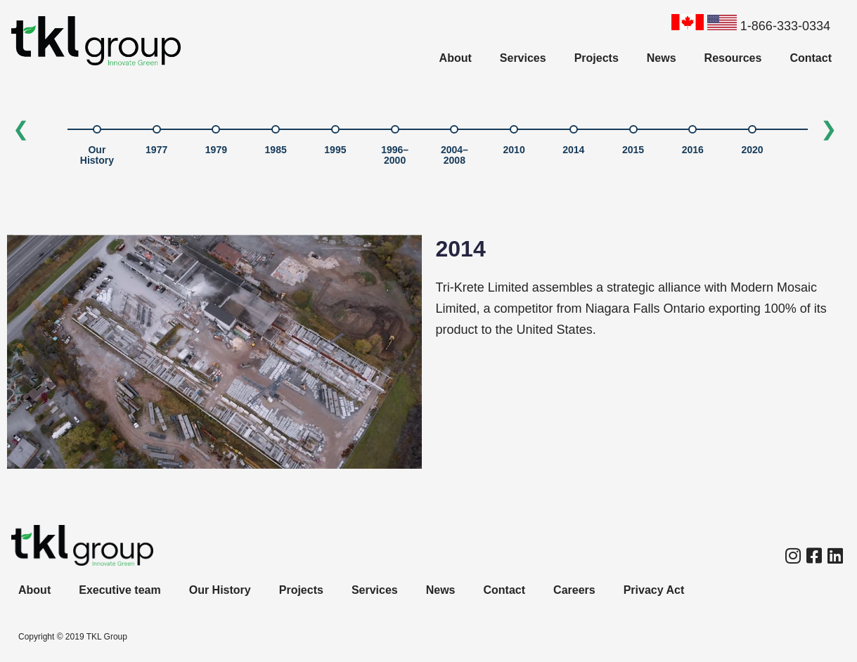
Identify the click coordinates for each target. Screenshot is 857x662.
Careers (574, 590)
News (661, 58)
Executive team (120, 590)
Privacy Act (654, 590)
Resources (733, 58)
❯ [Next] (828, 129)
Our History (220, 590)
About (455, 58)
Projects (596, 58)
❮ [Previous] (21, 129)
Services (523, 58)
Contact (811, 58)
